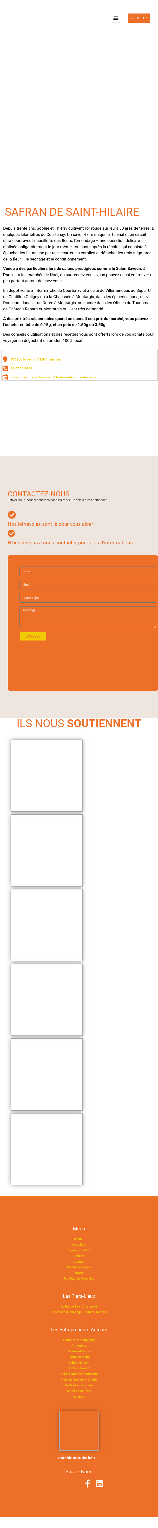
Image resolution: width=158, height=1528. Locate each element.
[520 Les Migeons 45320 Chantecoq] (79, 419)
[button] (116, 18)
